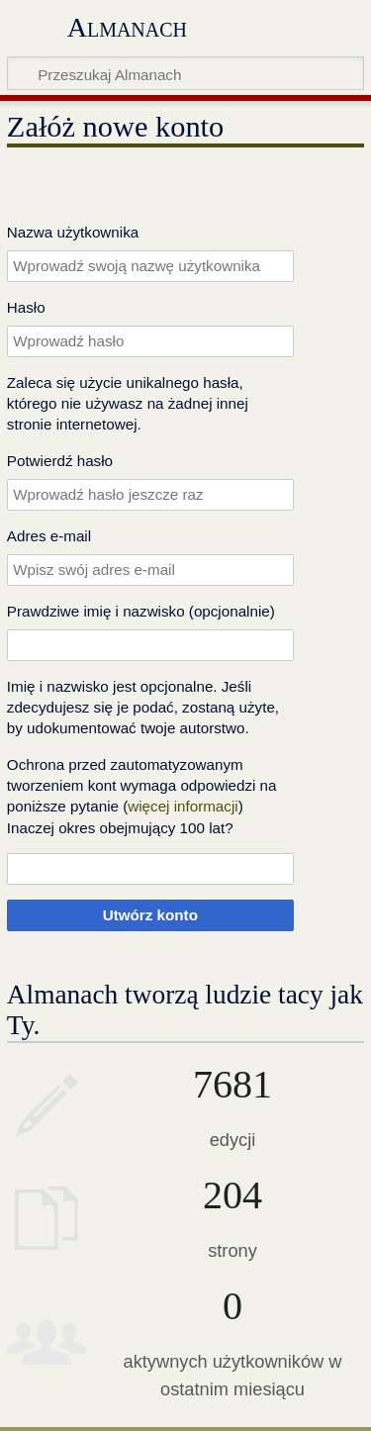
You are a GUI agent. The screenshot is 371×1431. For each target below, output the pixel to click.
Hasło (26, 307)
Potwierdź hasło (60, 460)
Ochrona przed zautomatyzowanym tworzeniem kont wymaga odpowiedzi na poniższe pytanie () (142, 785)
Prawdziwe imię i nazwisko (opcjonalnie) (141, 611)
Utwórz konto (150, 914)
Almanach (127, 27)
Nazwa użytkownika (73, 232)
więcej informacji (182, 806)
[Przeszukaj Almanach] (185, 73)
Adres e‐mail (49, 535)
